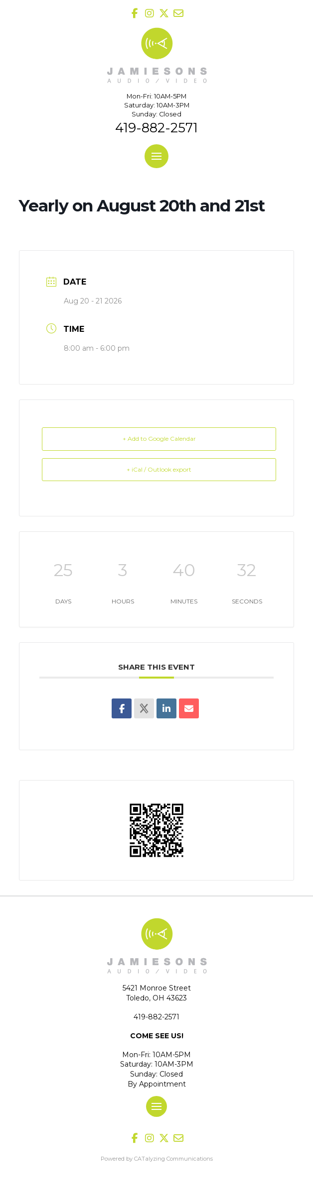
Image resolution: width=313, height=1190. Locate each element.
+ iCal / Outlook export (159, 469)
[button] (156, 156)
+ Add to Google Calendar (159, 438)
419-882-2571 (156, 127)
